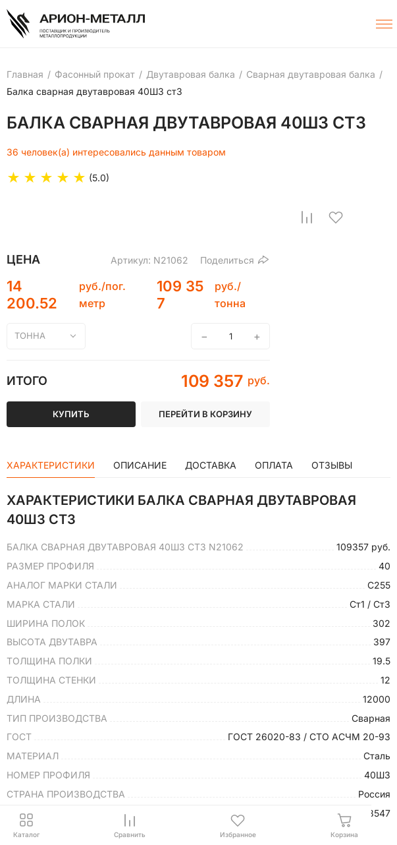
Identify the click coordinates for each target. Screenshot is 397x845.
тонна (29, 335)
